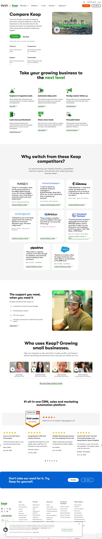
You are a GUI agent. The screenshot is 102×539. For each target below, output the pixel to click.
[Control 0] (45, 460)
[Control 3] (52, 460)
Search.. (6, 520)
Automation (41, 106)
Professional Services (79, 519)
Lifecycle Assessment (52, 511)
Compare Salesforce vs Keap (62, 266)
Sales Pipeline (42, 130)
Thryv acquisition (23, 507)
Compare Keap (22, 517)
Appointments (36, 505)
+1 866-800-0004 (6, 515)
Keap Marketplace (78, 517)
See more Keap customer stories (51, 383)
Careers (21, 509)
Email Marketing (70, 106)
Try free (86, 5)
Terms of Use (36, 532)
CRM (34, 509)
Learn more (13, 325)
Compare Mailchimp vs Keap (76, 204)
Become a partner (64, 506)
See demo (96, 5)
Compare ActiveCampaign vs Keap (50, 204)
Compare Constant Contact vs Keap (77, 237)
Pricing (43, 5)
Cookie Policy (44, 528)
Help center (77, 510)
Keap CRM (12, 106)
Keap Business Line (15, 131)
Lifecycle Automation (52, 509)
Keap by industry (23, 515)
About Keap (22, 505)
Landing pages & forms (38, 521)
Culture (21, 511)
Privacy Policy (35, 528)
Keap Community (78, 515)
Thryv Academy (78, 513)
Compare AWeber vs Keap (47, 238)
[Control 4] (54, 460)
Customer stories (23, 519)
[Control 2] (49, 460)
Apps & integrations (65, 513)
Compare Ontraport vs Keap (20, 238)
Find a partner (63, 510)
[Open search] (84, 2)
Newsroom (21, 513)
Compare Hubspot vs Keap (19, 204)
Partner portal (63, 508)
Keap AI (48, 513)
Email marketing (36, 515)
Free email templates (52, 515)
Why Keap (23, 5)
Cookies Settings (67, 530)
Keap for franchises (65, 515)
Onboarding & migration (80, 521)
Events (48, 505)
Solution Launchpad (65, 517)
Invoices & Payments (72, 130)
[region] (44, 529)
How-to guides (50, 521)
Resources (62, 5)
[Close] (79, 523)
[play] (72, 23)
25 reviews (66, 421)
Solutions (34, 5)
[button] (5, 529)
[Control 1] (47, 460)
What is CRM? (50, 507)
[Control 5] (56, 460)
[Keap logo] (9, 5)
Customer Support (78, 508)
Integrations (36, 517)
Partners (51, 5)
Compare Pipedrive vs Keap (34, 266)
